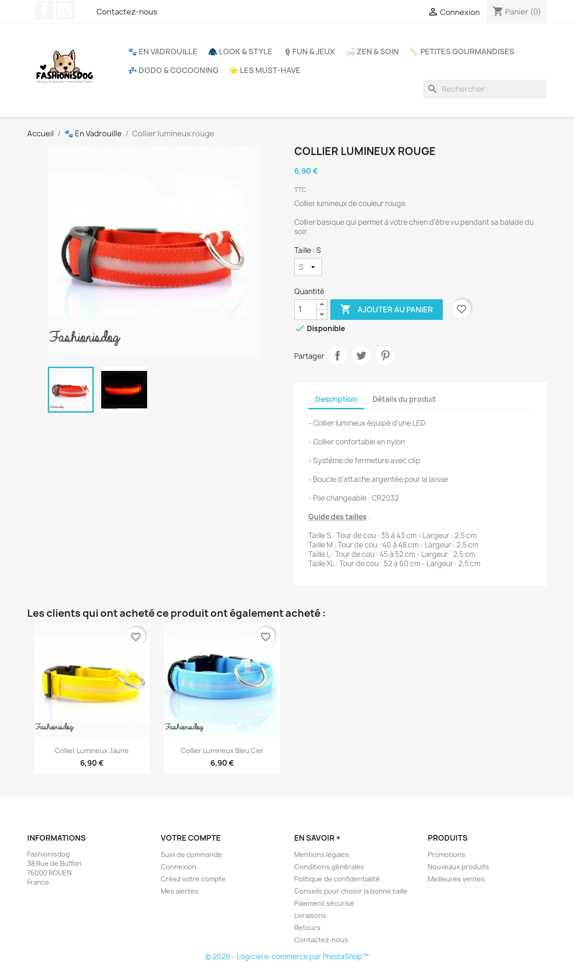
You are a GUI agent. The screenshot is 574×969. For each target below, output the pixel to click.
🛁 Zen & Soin (372, 51)
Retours (307, 927)
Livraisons (310, 915)
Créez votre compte (193, 878)
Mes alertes (180, 891)
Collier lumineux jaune (92, 750)
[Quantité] (305, 309)
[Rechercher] (485, 89)
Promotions (446, 854)
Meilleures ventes (456, 878)
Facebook (44, 10)
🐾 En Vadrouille (162, 51)
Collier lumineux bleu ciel (222, 750)
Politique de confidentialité (337, 878)
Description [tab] (336, 399)
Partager (337, 355)
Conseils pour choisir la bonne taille (351, 891)
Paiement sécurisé (324, 903)
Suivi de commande (191, 854)
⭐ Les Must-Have (264, 70)
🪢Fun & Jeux (309, 51)
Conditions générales (329, 866)
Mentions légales (321, 854)
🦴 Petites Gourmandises (462, 51)
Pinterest (385, 355)
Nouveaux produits (458, 866)
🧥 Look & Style (240, 51)
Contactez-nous (127, 12)
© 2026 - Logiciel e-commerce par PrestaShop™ (287, 957)
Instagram (65, 10)
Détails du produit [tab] (404, 399)
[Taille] (308, 267)
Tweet (361, 355)
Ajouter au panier (386, 309)
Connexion (178, 866)
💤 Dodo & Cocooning (173, 70)
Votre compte (191, 838)
